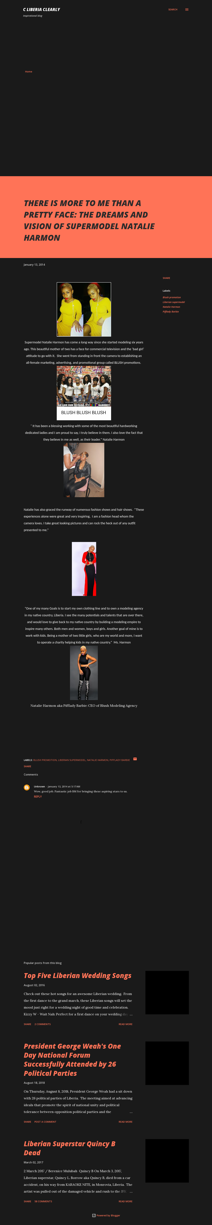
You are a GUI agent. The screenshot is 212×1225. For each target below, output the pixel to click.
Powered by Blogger (106, 1215)
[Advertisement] (106, 44)
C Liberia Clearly (41, 9)
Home (28, 71)
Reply (38, 796)
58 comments (43, 1201)
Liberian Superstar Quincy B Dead (69, 1148)
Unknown (39, 786)
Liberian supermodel (174, 302)
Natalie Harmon (171, 306)
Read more (125, 1024)
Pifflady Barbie (171, 311)
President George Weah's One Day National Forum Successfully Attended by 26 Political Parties (72, 1059)
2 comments (42, 1024)
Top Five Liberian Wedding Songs (77, 975)
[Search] (172, 9)
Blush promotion (172, 297)
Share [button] (166, 278)
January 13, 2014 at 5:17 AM (64, 786)
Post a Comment (45, 1121)
